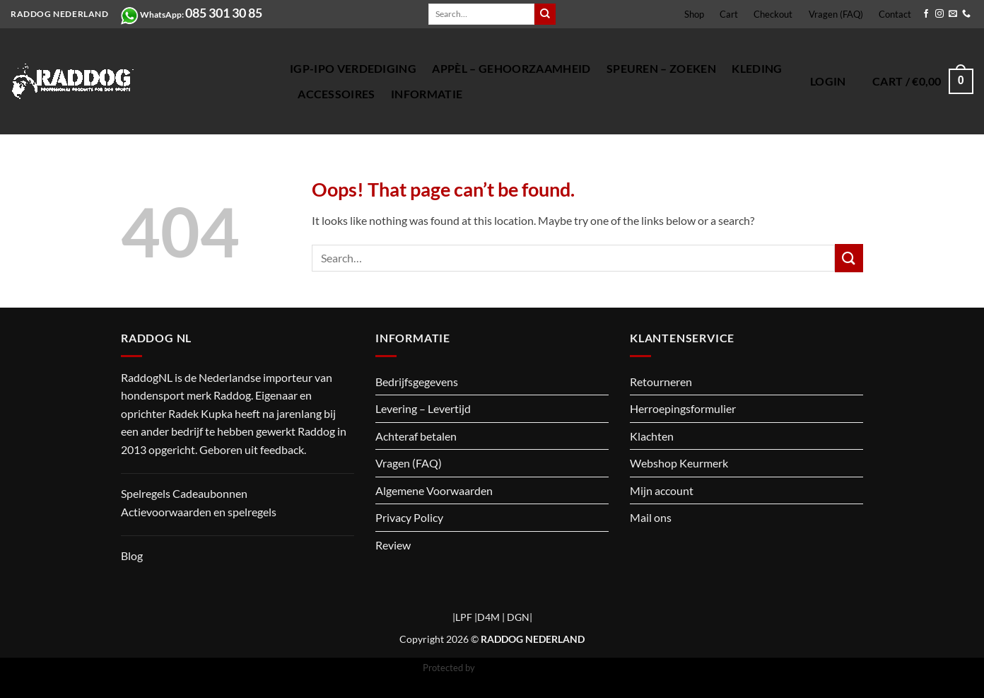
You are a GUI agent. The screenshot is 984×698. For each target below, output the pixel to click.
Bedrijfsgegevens (416, 381)
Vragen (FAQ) (836, 14)
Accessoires (336, 93)
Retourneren (661, 381)
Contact (895, 14)
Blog (132, 555)
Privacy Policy (409, 517)
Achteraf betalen (416, 436)
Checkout (773, 14)
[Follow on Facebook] (926, 14)
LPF (463, 617)
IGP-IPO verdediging (353, 68)
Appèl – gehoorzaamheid (511, 68)
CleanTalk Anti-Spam (519, 667)
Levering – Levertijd (423, 408)
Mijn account (661, 490)
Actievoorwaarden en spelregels (198, 511)
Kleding (757, 68)
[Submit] (545, 14)
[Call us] (966, 14)
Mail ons (651, 517)
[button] (828, 81)
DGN (518, 617)
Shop (694, 14)
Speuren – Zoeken (661, 68)
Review (393, 545)
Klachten (652, 436)
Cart (729, 14)
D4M (488, 617)
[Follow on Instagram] (939, 14)
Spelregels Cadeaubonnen (184, 493)
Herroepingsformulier (683, 408)
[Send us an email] (953, 14)
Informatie (426, 93)
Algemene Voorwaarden (434, 490)
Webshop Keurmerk (679, 463)
